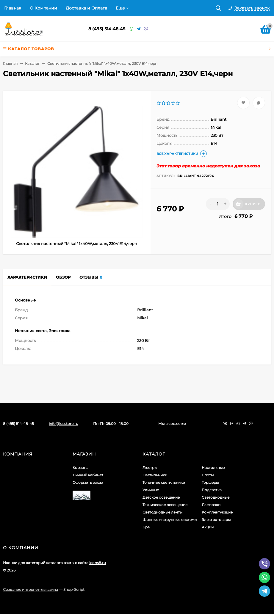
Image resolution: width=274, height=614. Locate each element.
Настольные (213, 467)
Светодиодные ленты (162, 512)
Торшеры (210, 482)
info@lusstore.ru (63, 423)
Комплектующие (217, 512)
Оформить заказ (88, 482)
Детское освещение (161, 497)
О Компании (43, 8)
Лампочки (211, 504)
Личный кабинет (88, 475)
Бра (146, 527)
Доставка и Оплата (86, 8)
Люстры (150, 467)
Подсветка (212, 490)
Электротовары (216, 519)
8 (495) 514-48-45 (106, 29)
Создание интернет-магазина (30, 589)
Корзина (80, 467)
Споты (208, 475)
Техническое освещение (165, 504)
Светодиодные (215, 497)
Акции (208, 527)
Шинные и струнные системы (170, 519)
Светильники (155, 475)
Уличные (151, 490)
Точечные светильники (164, 482)
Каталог (32, 63)
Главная (12, 8)
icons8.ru (97, 562)
